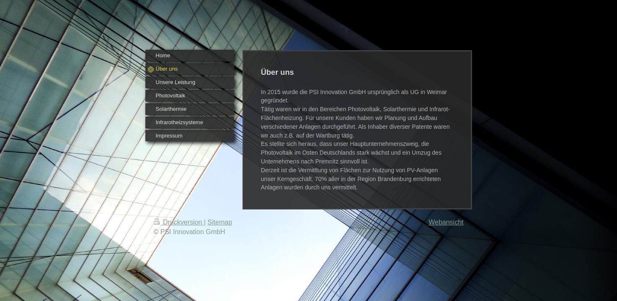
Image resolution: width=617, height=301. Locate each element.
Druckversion (179, 222)
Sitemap (219, 222)
